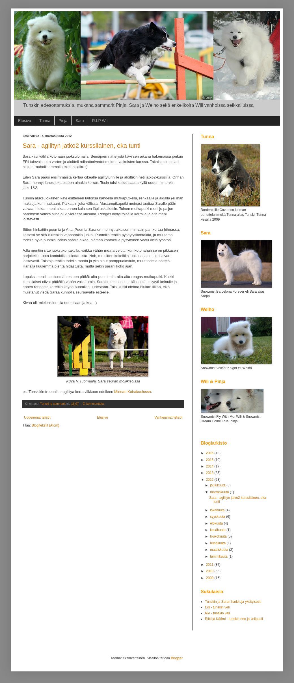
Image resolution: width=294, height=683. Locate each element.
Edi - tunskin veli (217, 607)
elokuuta (217, 523)
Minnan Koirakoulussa (132, 392)
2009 (210, 578)
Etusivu (24, 120)
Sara (79, 120)
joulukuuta (218, 485)
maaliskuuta (219, 550)
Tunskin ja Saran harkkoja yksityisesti (233, 602)
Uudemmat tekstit (37, 417)
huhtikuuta (218, 543)
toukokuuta (219, 536)
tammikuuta (219, 556)
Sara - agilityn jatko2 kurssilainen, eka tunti (81, 145)
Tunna (44, 120)
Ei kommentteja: (94, 403)
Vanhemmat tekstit (168, 417)
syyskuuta (218, 517)
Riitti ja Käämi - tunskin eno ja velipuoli (234, 619)
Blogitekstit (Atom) (45, 425)
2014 (210, 466)
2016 (210, 453)
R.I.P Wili (100, 120)
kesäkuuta (218, 530)
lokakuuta (218, 510)
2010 (210, 571)
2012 (210, 480)
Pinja (63, 120)
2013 (210, 473)
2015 (210, 460)
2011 (210, 565)
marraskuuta (220, 492)
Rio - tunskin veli (217, 613)
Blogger (177, 658)
